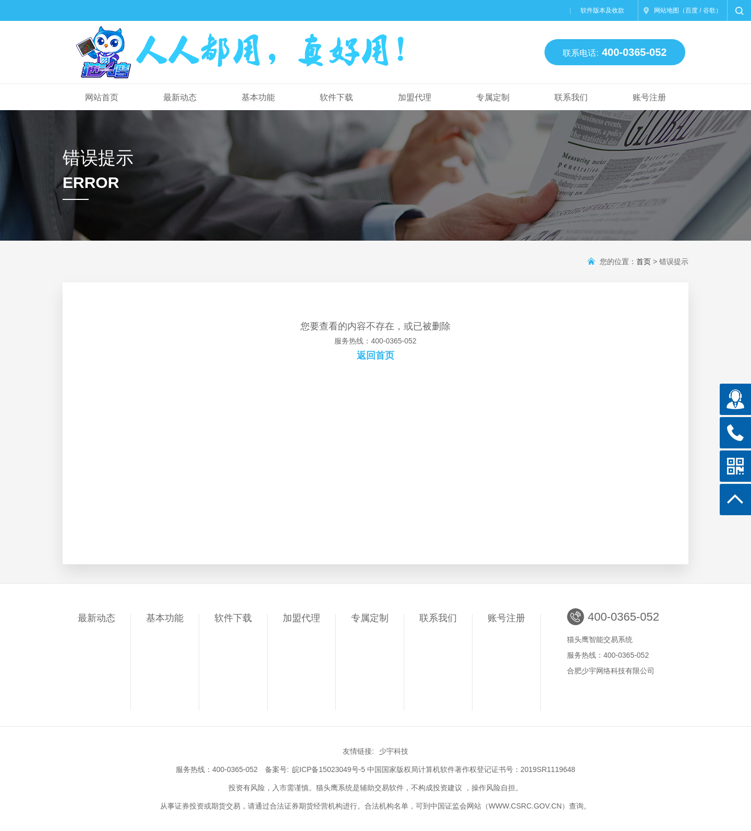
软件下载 (336, 97)
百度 (691, 10)
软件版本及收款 (602, 10)
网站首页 (101, 97)
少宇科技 (393, 751)
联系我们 (571, 97)
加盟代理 (414, 97)
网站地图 (666, 10)
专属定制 (493, 97)
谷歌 (709, 10)
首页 (643, 261)
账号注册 (649, 97)
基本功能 (258, 97)
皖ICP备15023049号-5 (328, 769)
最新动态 (180, 97)
